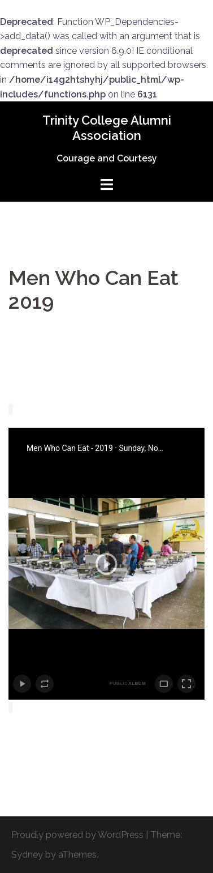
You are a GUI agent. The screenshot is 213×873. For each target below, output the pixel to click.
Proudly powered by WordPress (77, 834)
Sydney (27, 854)
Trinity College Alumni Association (106, 127)
